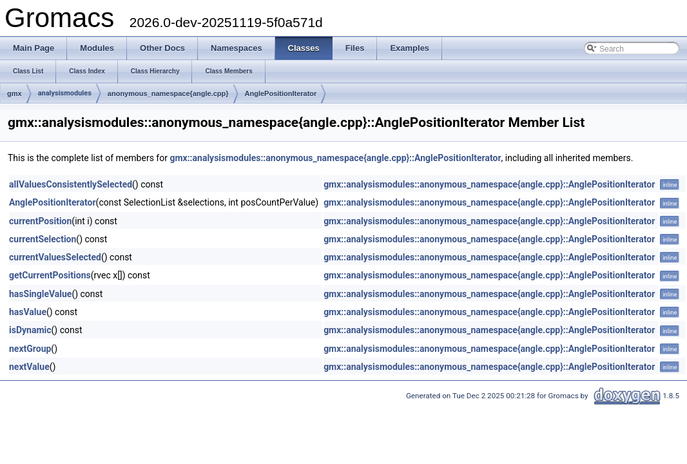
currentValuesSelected (55, 257)
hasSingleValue (40, 294)
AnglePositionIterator (281, 93)
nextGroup (30, 348)
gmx (14, 93)
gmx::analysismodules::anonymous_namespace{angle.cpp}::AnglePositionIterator (335, 158)
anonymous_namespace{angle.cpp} (168, 93)
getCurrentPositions (50, 275)
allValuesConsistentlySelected (70, 184)
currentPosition (40, 221)
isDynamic (30, 330)
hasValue (27, 312)
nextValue (29, 367)
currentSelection (42, 239)
